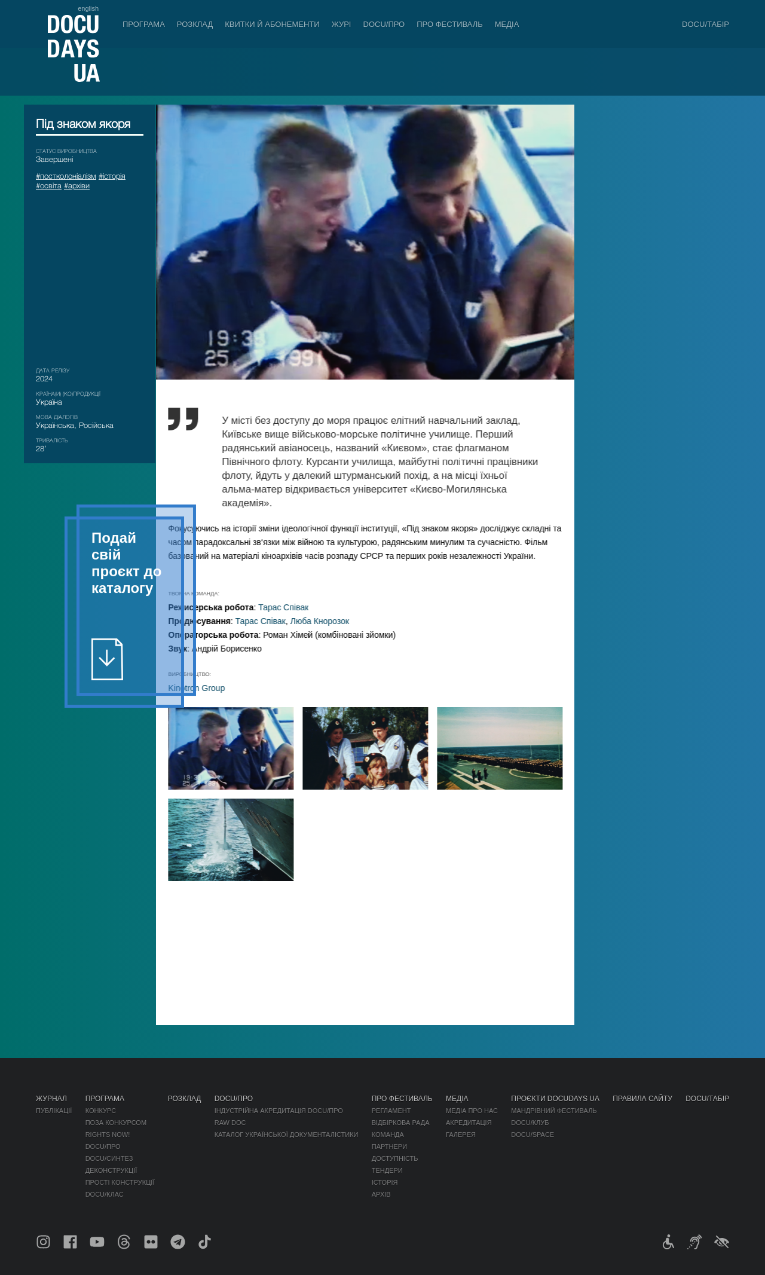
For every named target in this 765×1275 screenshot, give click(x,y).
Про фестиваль (450, 24)
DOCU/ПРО (384, 24)
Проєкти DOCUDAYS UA (555, 1098)
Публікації (54, 1110)
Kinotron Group (207, 688)
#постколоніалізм (66, 176)
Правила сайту (642, 1098)
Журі (341, 24)
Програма (144, 24)
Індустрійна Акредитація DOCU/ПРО (279, 1110)
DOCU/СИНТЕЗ (109, 1158)
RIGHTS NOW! (107, 1134)
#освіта (49, 185)
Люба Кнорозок (330, 621)
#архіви (77, 185)
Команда (388, 1134)
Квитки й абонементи (272, 24)
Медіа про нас (472, 1110)
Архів (381, 1194)
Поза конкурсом (115, 1122)
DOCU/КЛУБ (530, 1122)
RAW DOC (230, 1122)
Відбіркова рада (401, 1122)
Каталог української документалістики (287, 1134)
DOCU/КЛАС (104, 1194)
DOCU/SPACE (532, 1134)
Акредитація (469, 1122)
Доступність (395, 1158)
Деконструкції (111, 1170)
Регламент (391, 1110)
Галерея (461, 1134)
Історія (385, 1182)
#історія (112, 176)
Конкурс (100, 1110)
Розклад (195, 24)
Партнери (389, 1146)
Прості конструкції (120, 1182)
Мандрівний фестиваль (553, 1110)
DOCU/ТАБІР (705, 24)
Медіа (507, 24)
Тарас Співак (295, 607)
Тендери (387, 1170)
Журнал (51, 1098)
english (88, 8)
